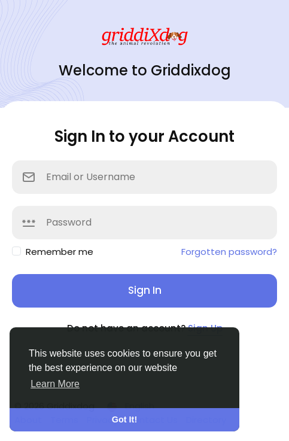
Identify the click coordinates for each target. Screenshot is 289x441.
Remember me (59, 251)
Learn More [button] (55, 384)
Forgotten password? (229, 251)
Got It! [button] (124, 419)
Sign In (145, 290)
